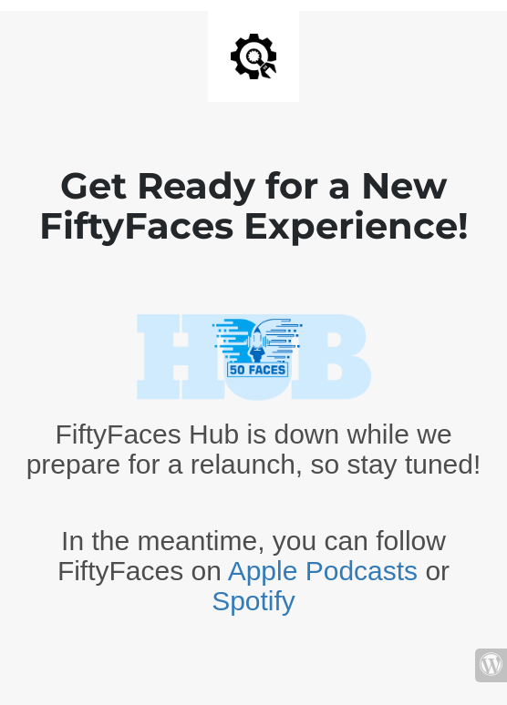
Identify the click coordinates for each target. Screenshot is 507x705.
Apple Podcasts (323, 571)
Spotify (253, 601)
